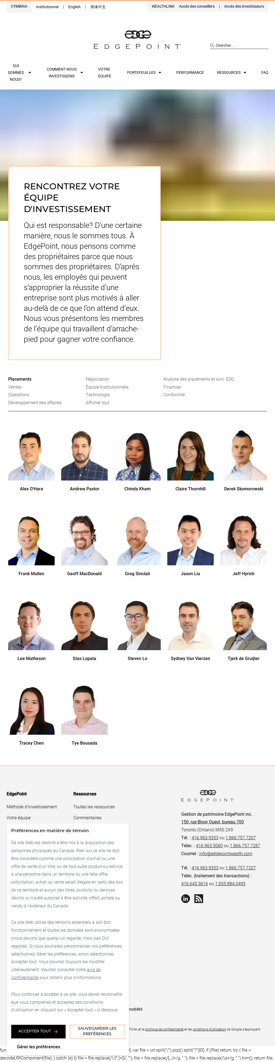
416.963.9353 (205, 837)
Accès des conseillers (197, 6)
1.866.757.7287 (245, 845)
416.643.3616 (194, 883)
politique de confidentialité (164, 1029)
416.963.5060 (209, 845)
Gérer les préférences (38, 1046)
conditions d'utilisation (209, 1029)
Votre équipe (104, 72)
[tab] (47, 379)
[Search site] (239, 45)
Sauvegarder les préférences (97, 1031)
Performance (190, 72)
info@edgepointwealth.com (225, 853)
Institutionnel (47, 6)
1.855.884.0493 (230, 883)
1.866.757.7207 (241, 837)
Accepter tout (38, 1031)
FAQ (264, 72)
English (74, 6)
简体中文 (98, 6)
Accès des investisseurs (244, 6)
